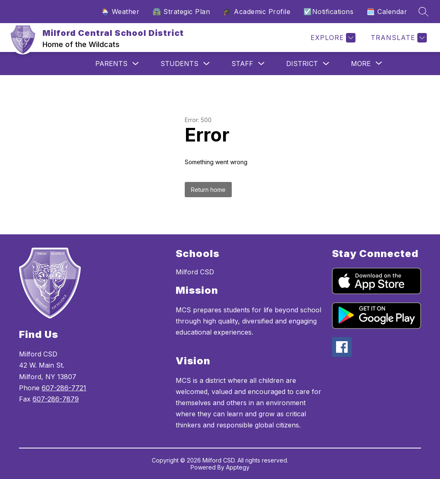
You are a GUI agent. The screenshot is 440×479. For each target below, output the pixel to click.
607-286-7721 (64, 388)
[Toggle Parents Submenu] (136, 63)
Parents (111, 63)
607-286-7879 (56, 399)
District (302, 63)
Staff (242, 63)
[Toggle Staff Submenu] (261, 63)
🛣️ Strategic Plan (181, 11)
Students (179, 63)
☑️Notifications (328, 11)
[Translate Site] (398, 38)
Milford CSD (195, 272)
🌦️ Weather (120, 11)
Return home (208, 189)
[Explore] (331, 38)
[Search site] (423, 12)
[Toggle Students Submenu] (207, 63)
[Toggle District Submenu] (326, 63)
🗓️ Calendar (387, 11)
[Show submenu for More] (361, 63)
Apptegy (237, 467)
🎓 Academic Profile (256, 11)
